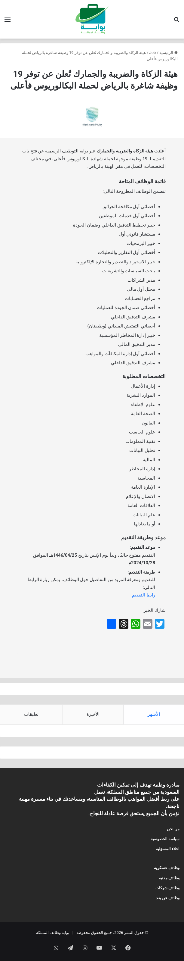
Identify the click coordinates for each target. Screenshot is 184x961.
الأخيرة (93, 714)
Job (152, 52)
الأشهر (154, 714)
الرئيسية (168, 52)
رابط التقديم (143, 595)
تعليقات (31, 714)
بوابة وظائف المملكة (52, 932)
